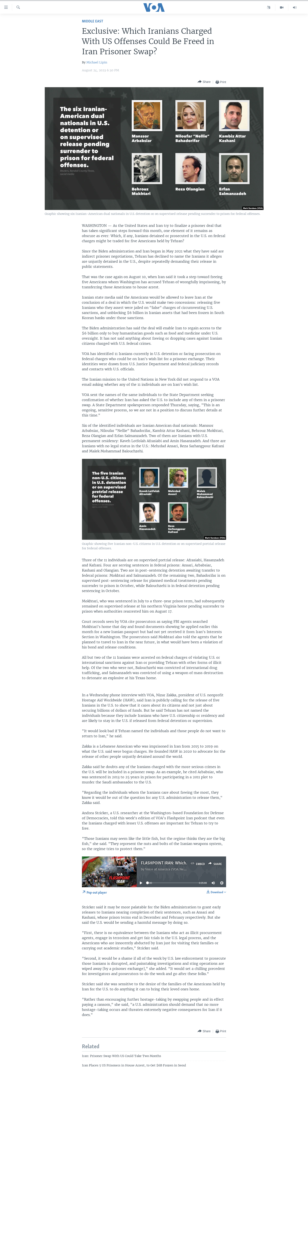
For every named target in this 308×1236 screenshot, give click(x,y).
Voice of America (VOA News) (167, 869)
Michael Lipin (96, 62)
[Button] (204, 82)
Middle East (92, 21)
